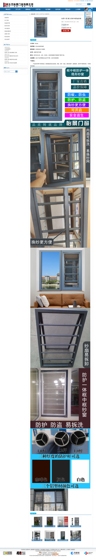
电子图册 (48, 9)
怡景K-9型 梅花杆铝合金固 (11, 59)
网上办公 (58, 549)
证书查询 (53, 549)
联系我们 (38, 549)
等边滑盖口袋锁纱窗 (63, 540)
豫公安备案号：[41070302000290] (48, 552)
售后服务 (43, 549)
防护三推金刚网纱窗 (76, 526)
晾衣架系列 (7, 36)
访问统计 (47, 549)
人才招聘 (77, 9)
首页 (37, 14)
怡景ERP (28, 549)
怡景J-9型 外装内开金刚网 (11, 62)
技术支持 (58, 9)
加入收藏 (86, 0)
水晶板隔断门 (8, 49)
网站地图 (82, 0)
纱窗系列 (7, 17)
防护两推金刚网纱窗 (37, 540)
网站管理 (63, 549)
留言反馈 (91, 0)
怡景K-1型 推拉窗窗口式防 (11, 52)
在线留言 (73, 549)
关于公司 (18, 9)
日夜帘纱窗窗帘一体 (50, 540)
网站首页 (8, 9)
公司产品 (38, 9)
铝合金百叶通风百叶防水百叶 (11, 56)
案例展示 (33, 549)
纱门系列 (7, 20)
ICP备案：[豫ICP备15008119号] (45, 554)
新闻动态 (28, 9)
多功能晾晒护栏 (76, 540)
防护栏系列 (7, 25)
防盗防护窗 (7, 23)
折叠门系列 (7, 33)
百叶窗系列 (7, 28)
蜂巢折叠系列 (8, 31)
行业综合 (23, 549)
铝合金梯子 (7, 39)
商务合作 (67, 9)
